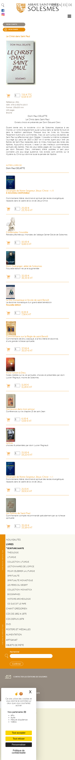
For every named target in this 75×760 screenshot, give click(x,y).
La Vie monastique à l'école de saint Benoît (27, 300)
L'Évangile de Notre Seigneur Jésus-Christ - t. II (30, 191)
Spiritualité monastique (20, 580)
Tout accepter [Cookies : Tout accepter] (18, 733)
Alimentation (14, 634)
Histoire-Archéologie (19, 599)
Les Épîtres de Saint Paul (18, 513)
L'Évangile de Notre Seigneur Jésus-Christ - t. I (29, 477)
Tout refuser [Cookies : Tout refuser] (19, 739)
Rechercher (14, 652)
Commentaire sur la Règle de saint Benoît (27, 336)
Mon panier (13, 29)
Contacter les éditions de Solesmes (30, 677)
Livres (9, 544)
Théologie (13, 552)
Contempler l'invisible (17, 232)
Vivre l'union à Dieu (16, 373)
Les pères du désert (17, 585)
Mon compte (11, 24)
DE (70, 5)
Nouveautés (13, 539)
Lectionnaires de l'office (20, 566)
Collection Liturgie (18, 562)
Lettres (9, 443)
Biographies (13, 594)
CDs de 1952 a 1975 (16, 614)
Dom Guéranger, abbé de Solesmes (24, 266)
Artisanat (11, 640)
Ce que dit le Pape (16, 604)
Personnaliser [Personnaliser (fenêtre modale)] (19, 744)
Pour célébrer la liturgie (21, 571)
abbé (39, 127)
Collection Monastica (19, 590)
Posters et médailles (18, 629)
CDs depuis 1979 (15, 619)
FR (53, 5)
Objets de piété (15, 645)
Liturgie (11, 557)
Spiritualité (13, 576)
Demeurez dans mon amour (20, 409)
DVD (8, 624)
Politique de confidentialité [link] (19, 751)
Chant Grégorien (16, 608)
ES (64, 5)
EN (59, 5)
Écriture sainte (15, 548)
